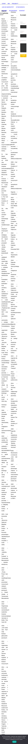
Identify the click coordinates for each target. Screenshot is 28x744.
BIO (9, 3)
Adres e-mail (22, 32)
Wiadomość (23, 41)
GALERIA (4, 10)
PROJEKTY (15, 3)
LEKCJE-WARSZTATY (8, 7)
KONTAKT (22, 10)
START (4, 3)
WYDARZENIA (13, 10)
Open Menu (1, 13)
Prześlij (23, 55)
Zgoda (14, 741)
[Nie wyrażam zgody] (26, 739)
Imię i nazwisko (23, 22)
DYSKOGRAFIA (20, 7)
